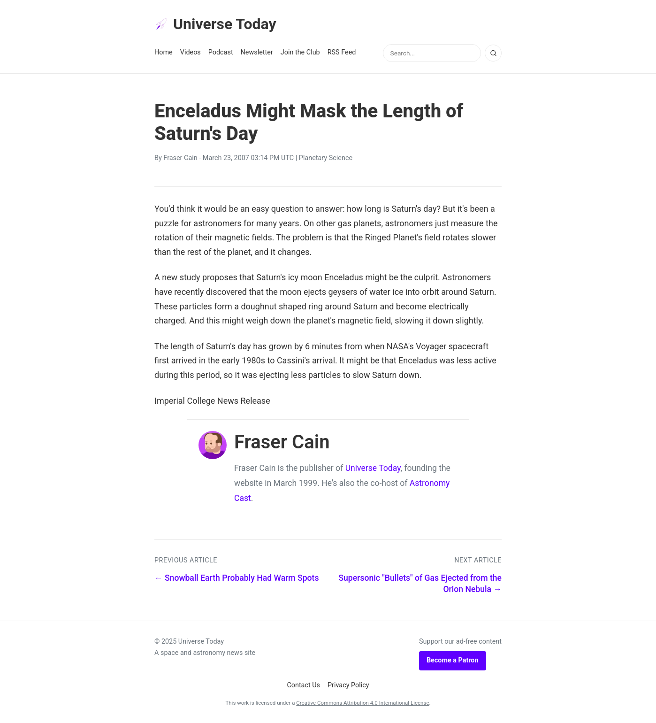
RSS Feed (342, 52)
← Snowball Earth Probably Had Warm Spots (236, 578)
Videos (190, 52)
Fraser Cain (180, 158)
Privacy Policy (348, 685)
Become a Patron (453, 660)
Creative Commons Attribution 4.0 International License (362, 703)
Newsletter (257, 52)
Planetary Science (325, 158)
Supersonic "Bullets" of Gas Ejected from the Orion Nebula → (420, 583)
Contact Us (303, 685)
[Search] (493, 53)
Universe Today (215, 24)
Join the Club (300, 52)
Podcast (220, 52)
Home (163, 52)
